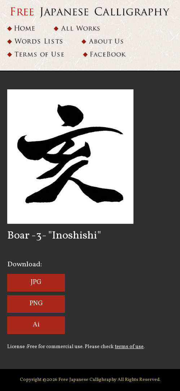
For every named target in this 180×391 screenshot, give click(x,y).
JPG (36, 282)
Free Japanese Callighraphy (88, 380)
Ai (36, 324)
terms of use (129, 346)
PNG (36, 303)
